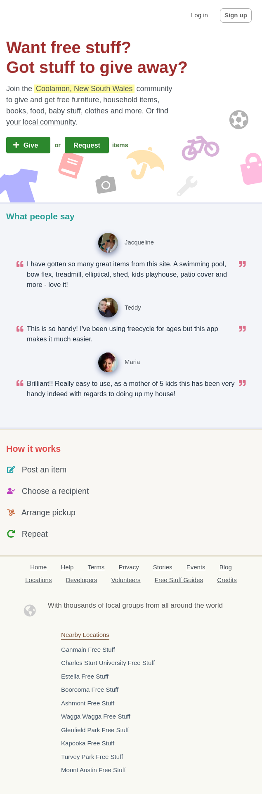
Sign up (235, 15)
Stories (162, 567)
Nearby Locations (85, 634)
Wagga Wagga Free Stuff (95, 716)
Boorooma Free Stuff (89, 689)
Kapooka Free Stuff (87, 743)
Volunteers (126, 579)
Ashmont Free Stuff (87, 703)
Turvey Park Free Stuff (92, 756)
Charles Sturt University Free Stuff (108, 662)
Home (38, 567)
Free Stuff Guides (179, 579)
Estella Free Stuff (85, 676)
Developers (81, 579)
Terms (95, 567)
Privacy (128, 567)
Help (67, 567)
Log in (199, 15)
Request (86, 145)
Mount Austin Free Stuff (93, 769)
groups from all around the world (172, 605)
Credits (227, 579)
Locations (38, 579)
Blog (226, 567)
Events (195, 567)
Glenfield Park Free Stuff (95, 729)
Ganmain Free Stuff (88, 649)
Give (28, 145)
